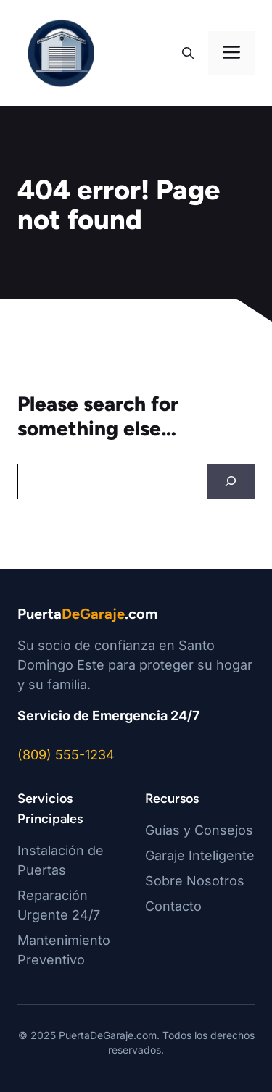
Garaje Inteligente (200, 855)
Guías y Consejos (199, 830)
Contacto (173, 906)
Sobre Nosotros (194, 880)
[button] (188, 53)
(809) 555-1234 (66, 754)
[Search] (231, 481)
